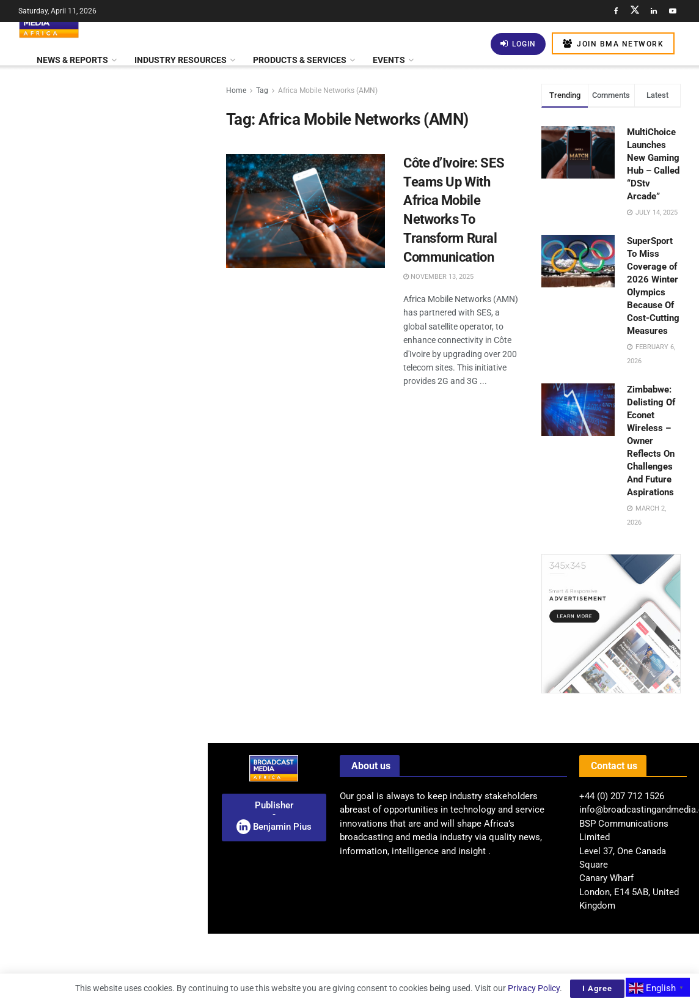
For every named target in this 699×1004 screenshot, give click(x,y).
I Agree (597, 988)
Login (518, 43)
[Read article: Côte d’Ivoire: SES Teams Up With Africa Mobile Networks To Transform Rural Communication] (305, 211)
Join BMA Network (613, 43)
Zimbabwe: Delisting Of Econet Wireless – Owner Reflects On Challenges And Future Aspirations (651, 441)
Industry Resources (180, 60)
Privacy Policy (534, 988)
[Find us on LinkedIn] (654, 11)
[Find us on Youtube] (673, 11)
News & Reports (72, 60)
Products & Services (299, 60)
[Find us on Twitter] (635, 11)
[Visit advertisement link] (103, 483)
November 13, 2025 (438, 277)
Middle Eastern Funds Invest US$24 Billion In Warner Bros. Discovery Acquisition (119, 895)
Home (236, 90)
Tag (262, 90)
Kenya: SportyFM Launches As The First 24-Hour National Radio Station (130, 204)
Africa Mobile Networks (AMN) (328, 90)
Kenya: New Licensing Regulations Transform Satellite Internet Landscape (129, 418)
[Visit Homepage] (48, 22)
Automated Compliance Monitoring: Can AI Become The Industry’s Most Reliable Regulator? (130, 761)
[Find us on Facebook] (616, 11)
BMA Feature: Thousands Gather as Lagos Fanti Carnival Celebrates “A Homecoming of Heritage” (130, 612)
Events (389, 60)
